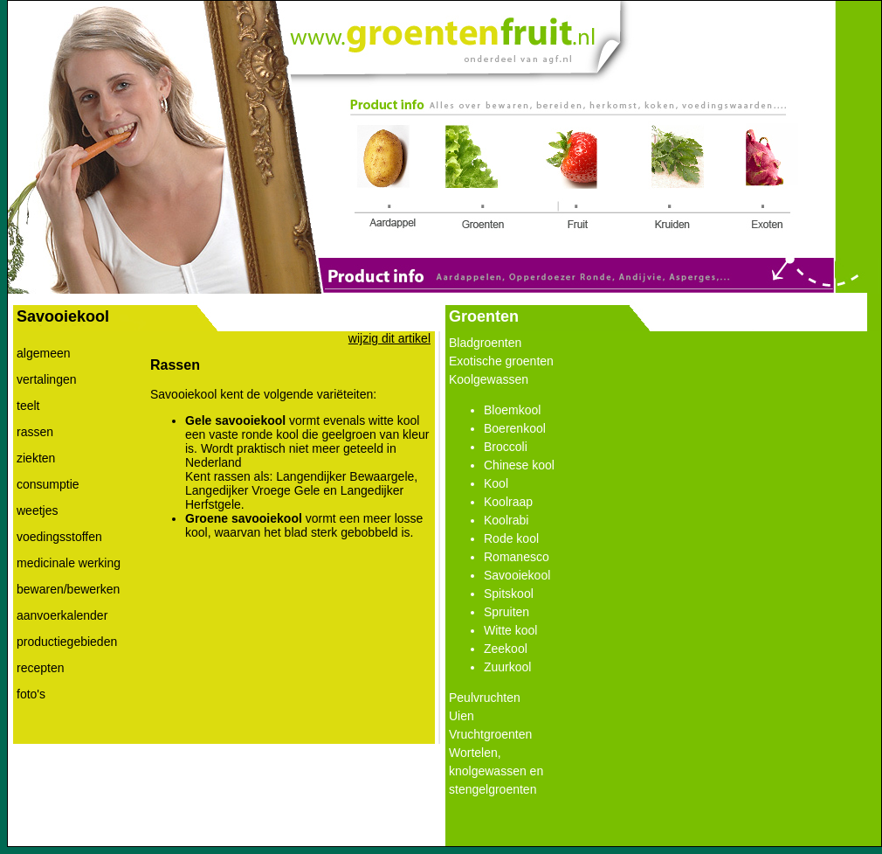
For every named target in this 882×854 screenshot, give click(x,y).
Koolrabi (506, 520)
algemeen (44, 353)
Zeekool (505, 649)
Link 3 (572, 179)
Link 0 (441, 33)
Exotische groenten (501, 361)
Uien (461, 716)
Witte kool (510, 630)
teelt (28, 406)
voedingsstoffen (59, 537)
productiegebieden (67, 642)
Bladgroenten (485, 343)
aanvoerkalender (62, 615)
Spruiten (506, 612)
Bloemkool (512, 410)
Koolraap (508, 502)
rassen (35, 432)
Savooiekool (517, 575)
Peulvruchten (484, 698)
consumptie (48, 484)
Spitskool (509, 594)
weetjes (37, 510)
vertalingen (47, 379)
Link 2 (476, 177)
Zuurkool (507, 667)
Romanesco (516, 557)
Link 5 (767, 179)
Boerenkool (515, 428)
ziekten (36, 458)
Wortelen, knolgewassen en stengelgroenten (496, 771)
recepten (40, 668)
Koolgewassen (488, 379)
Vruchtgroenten (490, 734)
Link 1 (389, 179)
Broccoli (505, 447)
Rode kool (511, 538)
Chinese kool (519, 465)
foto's (31, 694)
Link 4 (677, 179)
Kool (496, 483)
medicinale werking (69, 563)
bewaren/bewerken (68, 589)
